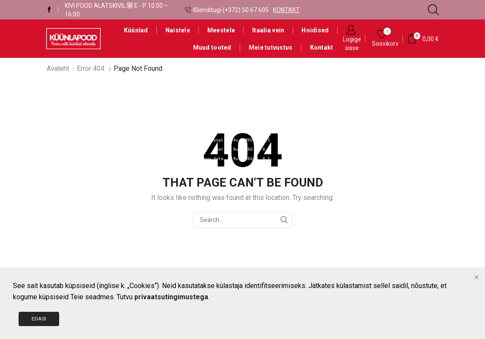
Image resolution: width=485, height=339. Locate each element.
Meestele (221, 30)
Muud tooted (212, 47)
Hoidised (315, 30)
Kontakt (321, 47)
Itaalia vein (268, 30)
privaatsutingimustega (171, 332)
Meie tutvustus (271, 47)
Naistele (177, 30)
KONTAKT (286, 9)
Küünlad (136, 30)
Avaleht (58, 68)
